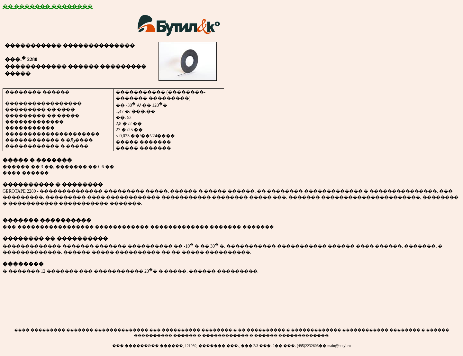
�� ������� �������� (48, 6)
